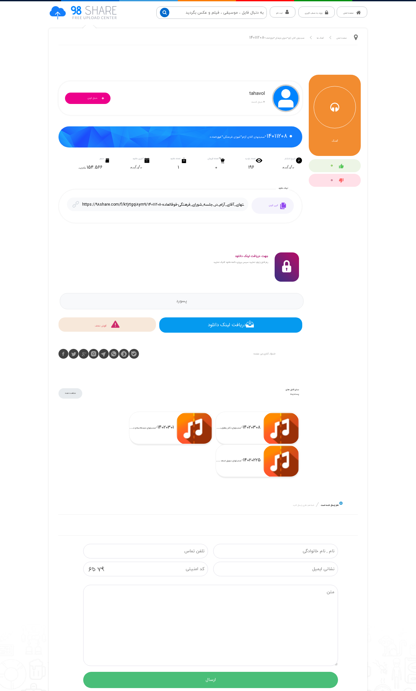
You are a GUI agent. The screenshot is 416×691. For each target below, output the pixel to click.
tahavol (257, 94)
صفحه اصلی (341, 38)
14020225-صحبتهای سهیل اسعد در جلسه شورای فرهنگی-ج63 (64, 428)
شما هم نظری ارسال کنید (303, 472)
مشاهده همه (70, 393)
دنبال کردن (97, 98)
